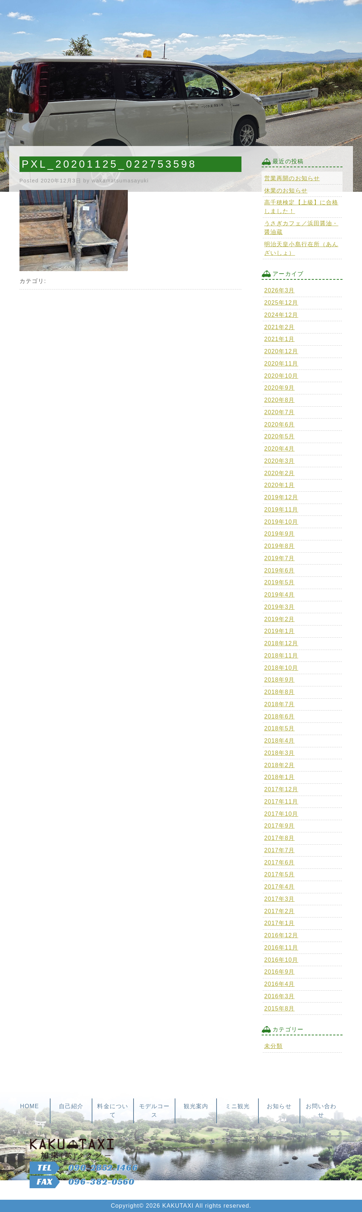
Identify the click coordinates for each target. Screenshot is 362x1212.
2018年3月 (279, 753)
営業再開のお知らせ (292, 178)
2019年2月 (279, 619)
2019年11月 (281, 510)
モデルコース (154, 1110)
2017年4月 (279, 887)
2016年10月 (281, 960)
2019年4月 (279, 595)
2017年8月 (279, 838)
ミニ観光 (237, 1106)
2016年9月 (279, 972)
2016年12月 (281, 935)
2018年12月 (281, 643)
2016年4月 (279, 984)
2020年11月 (281, 363)
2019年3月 (279, 607)
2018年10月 (281, 668)
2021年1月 (279, 339)
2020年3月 (279, 461)
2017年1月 (279, 923)
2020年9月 (279, 388)
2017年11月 (281, 802)
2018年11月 (281, 656)
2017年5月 (279, 874)
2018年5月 (279, 728)
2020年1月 (279, 485)
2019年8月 (279, 546)
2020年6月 (279, 424)
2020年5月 (279, 436)
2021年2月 (279, 327)
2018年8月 (279, 692)
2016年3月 (279, 996)
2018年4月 (279, 741)
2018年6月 (279, 716)
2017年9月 (279, 826)
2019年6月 (279, 570)
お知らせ (279, 1106)
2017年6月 (279, 862)
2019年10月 (281, 522)
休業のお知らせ (286, 190)
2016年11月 (281, 948)
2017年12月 (281, 789)
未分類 (273, 1046)
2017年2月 (279, 911)
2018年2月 (279, 765)
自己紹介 (71, 1106)
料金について (112, 1110)
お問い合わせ (321, 1110)
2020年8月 (279, 400)
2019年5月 (279, 582)
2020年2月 (279, 473)
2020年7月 (279, 412)
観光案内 (196, 1106)
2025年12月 (281, 303)
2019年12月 (281, 497)
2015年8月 (279, 1008)
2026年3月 (279, 290)
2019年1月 (279, 631)
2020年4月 (279, 449)
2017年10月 (281, 814)
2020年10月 (281, 376)
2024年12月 (281, 315)
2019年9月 (279, 534)
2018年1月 (279, 777)
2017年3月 (279, 899)
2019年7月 (279, 558)
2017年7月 (279, 850)
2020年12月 (281, 351)
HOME (29, 1106)
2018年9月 (279, 680)
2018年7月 (279, 704)
